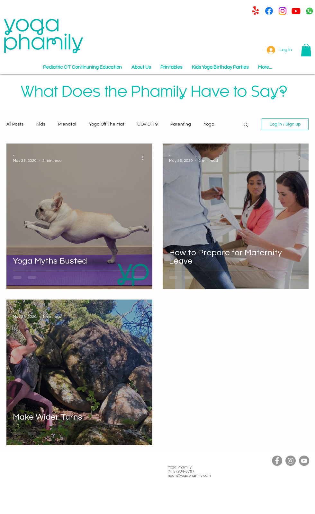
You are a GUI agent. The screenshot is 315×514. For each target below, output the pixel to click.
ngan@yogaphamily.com (189, 476)
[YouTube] (304, 461)
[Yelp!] (255, 11)
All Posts (14, 124)
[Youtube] (296, 11)
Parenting (180, 124)
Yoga (209, 124)
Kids (40, 124)
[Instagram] (282, 11)
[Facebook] (269, 11)
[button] (306, 50)
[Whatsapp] (309, 11)
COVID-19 (147, 124)
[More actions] (145, 157)
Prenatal (67, 124)
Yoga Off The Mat (106, 124)
